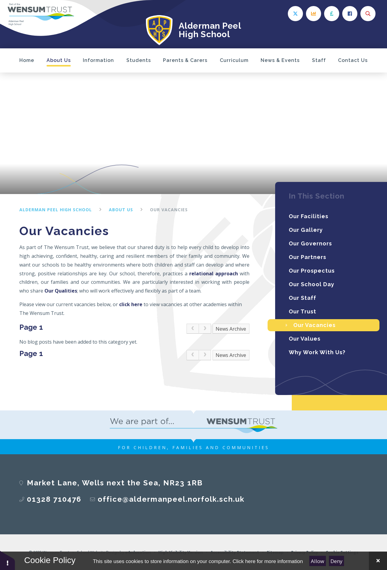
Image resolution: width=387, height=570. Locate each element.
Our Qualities (60, 290)
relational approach (213, 273)
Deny (336, 561)
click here (130, 304)
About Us (121, 209)
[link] (193, 329)
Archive (237, 328)
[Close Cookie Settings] (378, 561)
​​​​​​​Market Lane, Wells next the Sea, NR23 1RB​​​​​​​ (115, 482)
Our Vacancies (169, 209)
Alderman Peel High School (55, 209)
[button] (7, 560)
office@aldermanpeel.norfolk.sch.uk (171, 499)
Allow (317, 561)
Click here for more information (268, 561)
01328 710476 (54, 499)
